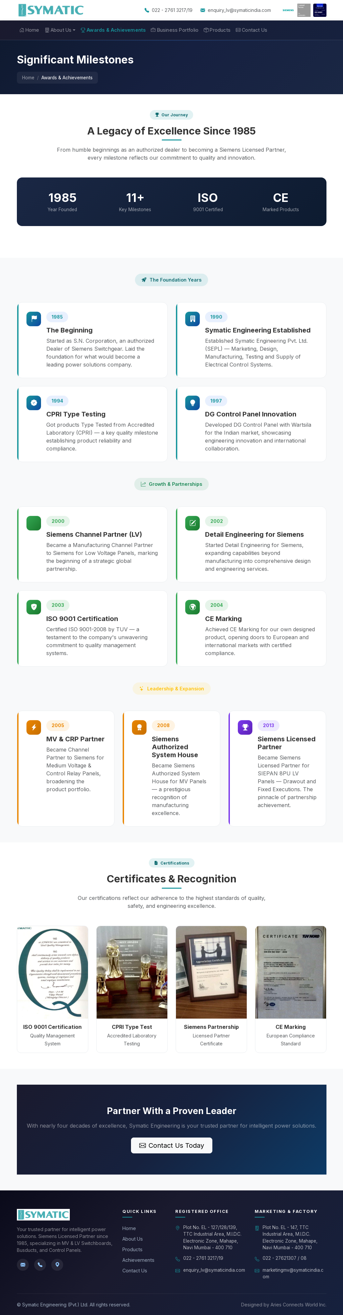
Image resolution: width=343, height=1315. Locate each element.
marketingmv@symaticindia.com (293, 1273)
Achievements (138, 1260)
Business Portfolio (174, 30)
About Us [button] (58, 30)
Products (217, 30)
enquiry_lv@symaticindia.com (239, 10)
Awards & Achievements (113, 30)
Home (29, 30)
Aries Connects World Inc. (298, 1304)
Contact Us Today (171, 1145)
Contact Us (251, 30)
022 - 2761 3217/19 (172, 10)
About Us (132, 1239)
